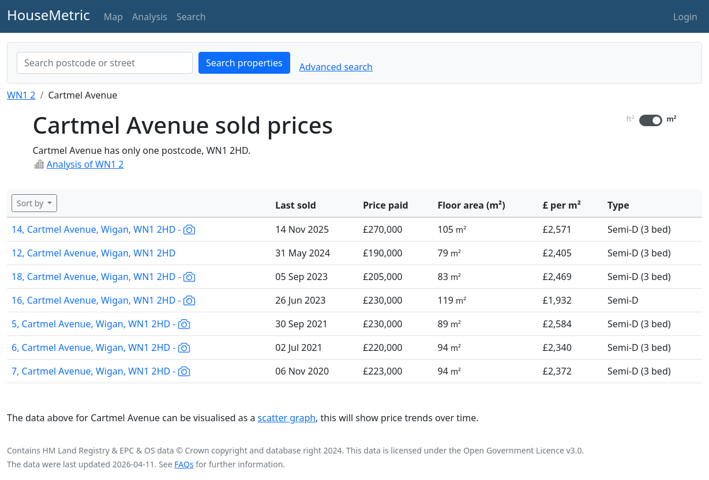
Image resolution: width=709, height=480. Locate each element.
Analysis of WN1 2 (85, 164)
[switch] (650, 120)
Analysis (149, 16)
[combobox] (105, 63)
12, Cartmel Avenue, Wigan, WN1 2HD (93, 253)
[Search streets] (105, 63)
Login (685, 16)
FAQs (183, 464)
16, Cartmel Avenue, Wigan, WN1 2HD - (103, 300)
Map (113, 16)
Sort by (31, 203)
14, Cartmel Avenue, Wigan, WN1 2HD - (103, 229)
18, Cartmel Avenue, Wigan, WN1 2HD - (103, 276)
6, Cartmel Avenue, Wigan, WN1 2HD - (101, 347)
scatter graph (287, 417)
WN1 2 (21, 95)
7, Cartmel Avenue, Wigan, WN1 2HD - (101, 371)
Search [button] (191, 16)
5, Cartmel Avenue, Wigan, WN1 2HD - (101, 324)
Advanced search (336, 67)
